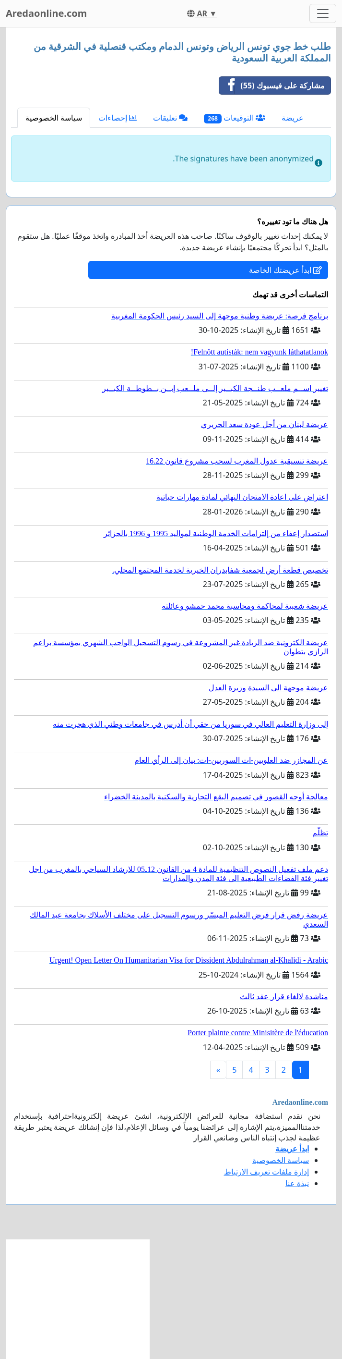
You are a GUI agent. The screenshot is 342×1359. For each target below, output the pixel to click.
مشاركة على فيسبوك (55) (272, 85)
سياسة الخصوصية (53, 117)
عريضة (293, 117)
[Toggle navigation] (322, 13)
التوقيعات (234, 117)
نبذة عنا (297, 1183)
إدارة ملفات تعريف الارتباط (266, 1171)
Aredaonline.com (46, 13)
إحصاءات (117, 117)
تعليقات (170, 117)
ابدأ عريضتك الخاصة (285, 270)
